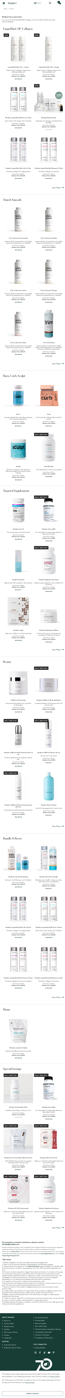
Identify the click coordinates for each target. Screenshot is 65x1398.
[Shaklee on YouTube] (49, 1353)
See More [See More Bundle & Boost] (58, 997)
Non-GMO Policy (41, 1326)
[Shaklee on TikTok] (44, 1351)
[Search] (50, 3)
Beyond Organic (41, 1323)
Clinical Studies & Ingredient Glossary (48, 1329)
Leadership (8, 1338)
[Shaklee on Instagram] (36, 1353)
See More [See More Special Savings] (58, 1227)
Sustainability (40, 1320)
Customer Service (10, 1345)
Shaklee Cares (9, 1326)
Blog (40, 1348)
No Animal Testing (41, 1317)
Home (5, 9)
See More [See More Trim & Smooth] (58, 363)
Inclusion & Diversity (42, 1335)
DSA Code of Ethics (11, 1332)
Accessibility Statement (43, 1332)
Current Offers (9, 1323)
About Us (7, 1320)
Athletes (7, 1329)
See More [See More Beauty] (58, 826)
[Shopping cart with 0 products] (59, 3)
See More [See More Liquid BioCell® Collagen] (58, 187)
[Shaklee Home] (12, 3)
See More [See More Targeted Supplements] (58, 649)
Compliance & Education (44, 1338)
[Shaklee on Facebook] (40, 1353)
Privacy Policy (55, 1376)
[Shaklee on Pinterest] (54, 1353)
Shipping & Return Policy (12, 1348)
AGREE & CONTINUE (32, 1393)
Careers (6, 1335)
